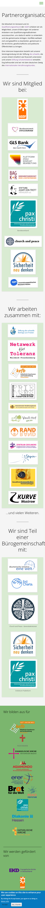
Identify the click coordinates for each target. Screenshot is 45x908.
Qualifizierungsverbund (11, 27)
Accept (5, 906)
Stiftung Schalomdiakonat (22, 60)
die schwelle (34, 54)
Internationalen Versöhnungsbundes (20, 65)
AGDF (27, 27)
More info (5, 902)
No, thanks (16, 906)
